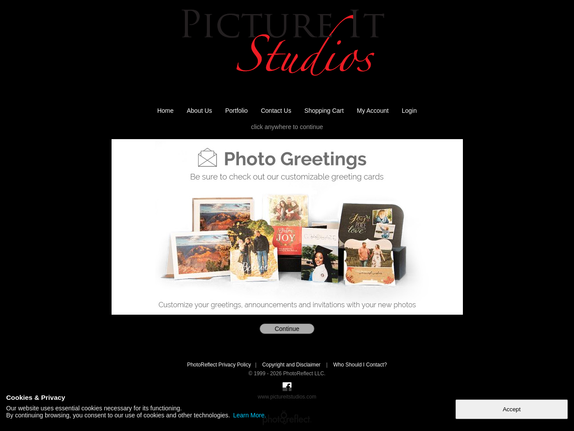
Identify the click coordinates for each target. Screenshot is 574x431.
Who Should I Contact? (360, 365)
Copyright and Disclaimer (292, 365)
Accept (512, 409)
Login (409, 110)
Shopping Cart (324, 110)
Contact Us (276, 110)
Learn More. (249, 415)
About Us (199, 110)
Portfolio (236, 110)
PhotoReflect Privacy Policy (219, 365)
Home (165, 110)
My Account (373, 110)
